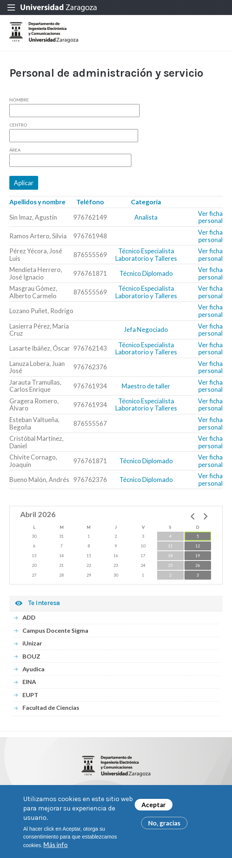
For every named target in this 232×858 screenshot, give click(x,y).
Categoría (146, 202)
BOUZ (31, 656)
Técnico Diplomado (146, 273)
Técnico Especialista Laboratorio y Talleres (146, 254)
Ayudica (33, 668)
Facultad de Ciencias (50, 707)
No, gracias (164, 826)
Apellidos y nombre (37, 202)
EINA (29, 681)
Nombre (19, 100)
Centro (18, 125)
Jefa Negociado (146, 329)
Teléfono (90, 202)
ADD (29, 617)
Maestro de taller (146, 386)
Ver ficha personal (210, 217)
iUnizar (32, 643)
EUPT (30, 694)
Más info (55, 847)
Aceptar (153, 808)
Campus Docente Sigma (55, 630)
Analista (146, 217)
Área (15, 150)
